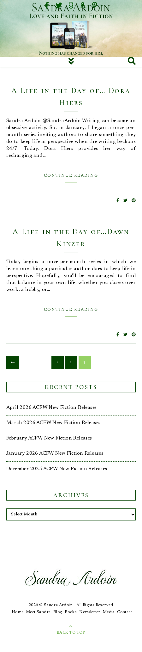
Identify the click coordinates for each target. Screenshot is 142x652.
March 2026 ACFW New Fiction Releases (53, 422)
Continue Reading (71, 176)
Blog (57, 612)
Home (18, 612)
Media (109, 612)
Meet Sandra (38, 612)
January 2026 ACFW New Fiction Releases (54, 453)
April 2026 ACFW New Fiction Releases (51, 407)
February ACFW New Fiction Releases (49, 438)
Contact (124, 612)
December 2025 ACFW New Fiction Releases (56, 468)
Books (71, 612)
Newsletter (89, 612)
